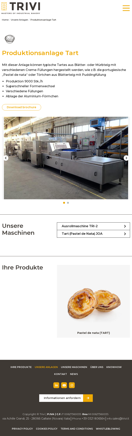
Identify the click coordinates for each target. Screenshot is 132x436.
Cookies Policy (46, 428)
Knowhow (114, 367)
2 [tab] (68, 203)
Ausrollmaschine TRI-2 (80, 226)
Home (5, 19)
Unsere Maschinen (74, 367)
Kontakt (60, 374)
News (74, 374)
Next (126, 158)
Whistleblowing (108, 428)
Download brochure (21, 107)
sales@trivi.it (120, 418)
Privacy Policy (22, 428)
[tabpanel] (66, 158)
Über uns (96, 367)
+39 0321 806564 (93, 418)
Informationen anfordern (62, 398)
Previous (5, 158)
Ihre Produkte (21, 367)
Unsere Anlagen (19, 19)
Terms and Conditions (77, 428)
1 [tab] (64, 203)
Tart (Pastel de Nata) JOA (82, 234)
